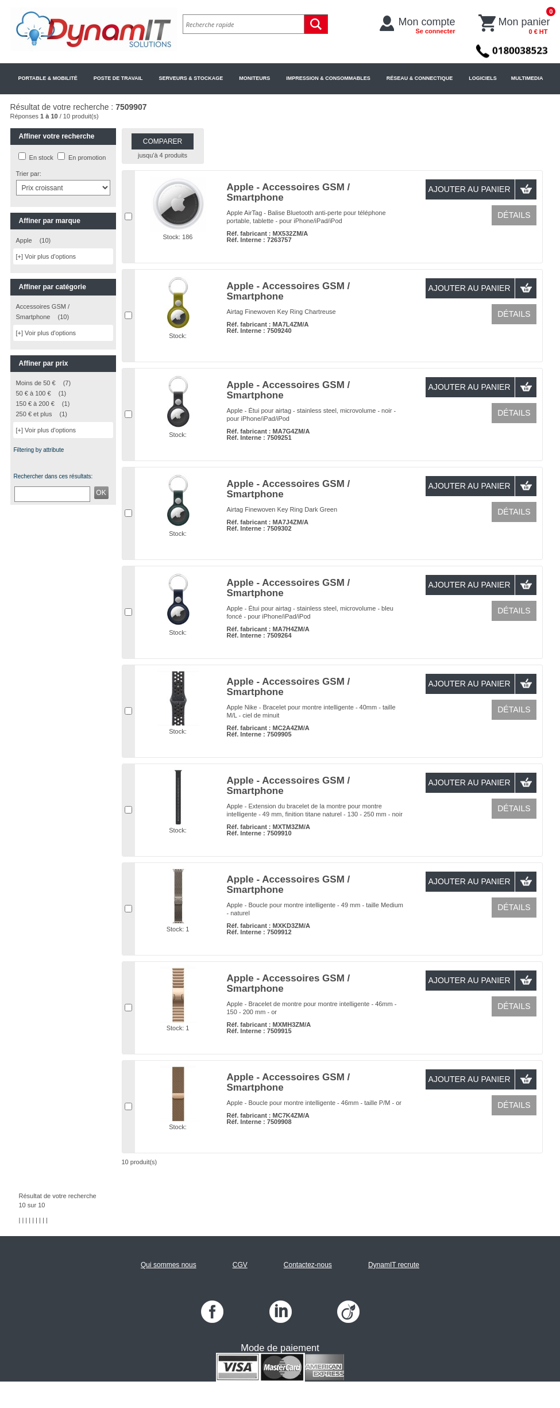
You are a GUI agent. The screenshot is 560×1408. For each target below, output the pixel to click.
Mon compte (427, 25)
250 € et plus (34, 413)
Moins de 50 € (36, 382)
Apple (24, 240)
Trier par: (28, 173)
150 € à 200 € (35, 403)
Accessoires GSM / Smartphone (43, 311)
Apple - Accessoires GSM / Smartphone (288, 192)
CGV (240, 1265)
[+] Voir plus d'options (46, 256)
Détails (513, 215)
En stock (41, 157)
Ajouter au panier (469, 189)
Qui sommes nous (168, 1265)
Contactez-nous (308, 1265)
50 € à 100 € (33, 393)
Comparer (162, 141)
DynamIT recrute (393, 1265)
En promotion (87, 157)
